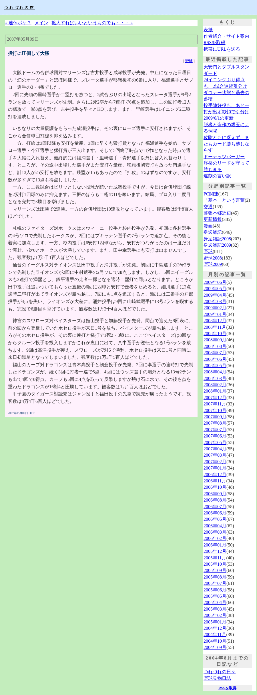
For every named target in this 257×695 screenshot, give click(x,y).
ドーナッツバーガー (224, 156)
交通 (208, 206)
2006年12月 (215, 474)
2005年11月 (215, 557)
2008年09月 (215, 339)
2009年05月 (215, 288)
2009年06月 (215, 282)
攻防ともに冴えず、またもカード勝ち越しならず (226, 144)
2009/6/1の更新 (219, 118)
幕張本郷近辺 (217, 213)
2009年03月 (215, 301)
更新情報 (213, 219)
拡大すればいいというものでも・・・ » (92, 22)
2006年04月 (215, 525)
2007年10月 (215, 410)
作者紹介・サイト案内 (226, 36)
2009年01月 (215, 314)
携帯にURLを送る (222, 49)
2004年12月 (215, 628)
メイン (41, 22)
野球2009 (213, 264)
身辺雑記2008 (217, 238)
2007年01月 (215, 468)
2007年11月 (215, 403)
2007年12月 (215, 397)
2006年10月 (215, 487)
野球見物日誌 (217, 678)
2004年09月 (215, 647)
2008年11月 (215, 327)
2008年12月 (215, 320)
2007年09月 (215, 416)
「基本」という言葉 (224, 200)
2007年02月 (215, 461)
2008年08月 (215, 346)
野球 (189, 61)
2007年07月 (215, 429)
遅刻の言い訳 (217, 175)
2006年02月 (215, 538)
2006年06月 (215, 512)
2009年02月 (215, 307)
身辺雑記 (213, 232)
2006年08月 (215, 500)
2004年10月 (215, 641)
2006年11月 (215, 480)
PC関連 (211, 193)
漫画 (208, 225)
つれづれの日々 (220, 671)
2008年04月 (215, 371)
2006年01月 (215, 544)
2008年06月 (215, 359)
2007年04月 (215, 448)
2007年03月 (215, 455)
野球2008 (213, 258)
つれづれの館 (19, 7)
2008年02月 (215, 384)
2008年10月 (215, 333)
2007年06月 (215, 435)
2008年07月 (215, 352)
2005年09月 (215, 570)
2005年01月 (215, 621)
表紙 (208, 29)
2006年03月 (215, 532)
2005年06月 (215, 589)
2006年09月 (215, 493)
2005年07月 (215, 583)
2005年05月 (215, 596)
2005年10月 (215, 564)
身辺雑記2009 (217, 245)
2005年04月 (215, 602)
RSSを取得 (214, 42)
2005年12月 (215, 551)
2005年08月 (215, 577)
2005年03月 (215, 609)
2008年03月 (215, 378)
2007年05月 (215, 442)
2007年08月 (215, 423)
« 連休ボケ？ (18, 22)
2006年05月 (215, 519)
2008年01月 (215, 391)
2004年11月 (215, 634)
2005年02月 (215, 615)
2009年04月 (215, 295)
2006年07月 (215, 506)
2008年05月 (215, 365)
